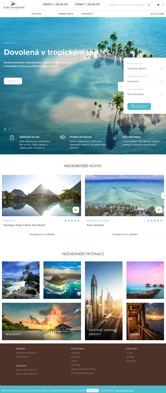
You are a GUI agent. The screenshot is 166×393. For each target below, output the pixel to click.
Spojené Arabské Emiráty (83, 369)
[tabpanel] (83, 85)
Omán (74, 361)
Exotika (37, 14)
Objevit (13, 81)
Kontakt (130, 357)
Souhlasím (92, 390)
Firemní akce (66, 14)
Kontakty (87, 14)
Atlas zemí (157, 14)
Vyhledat (150, 106)
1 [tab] (5, 129)
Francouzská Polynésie (82, 373)
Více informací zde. (124, 390)
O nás (129, 352)
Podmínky (131, 361)
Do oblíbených (76, 210)
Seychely (75, 365)
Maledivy (75, 352)
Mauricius (75, 357)
